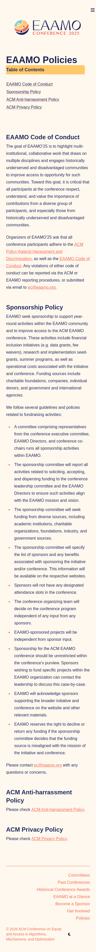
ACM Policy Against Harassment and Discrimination (44, 251)
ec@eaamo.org (42, 287)
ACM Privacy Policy (24, 107)
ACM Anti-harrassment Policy (32, 99)
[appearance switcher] (69, 934)
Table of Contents (25, 69)
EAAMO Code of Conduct (29, 84)
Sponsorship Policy (23, 92)
